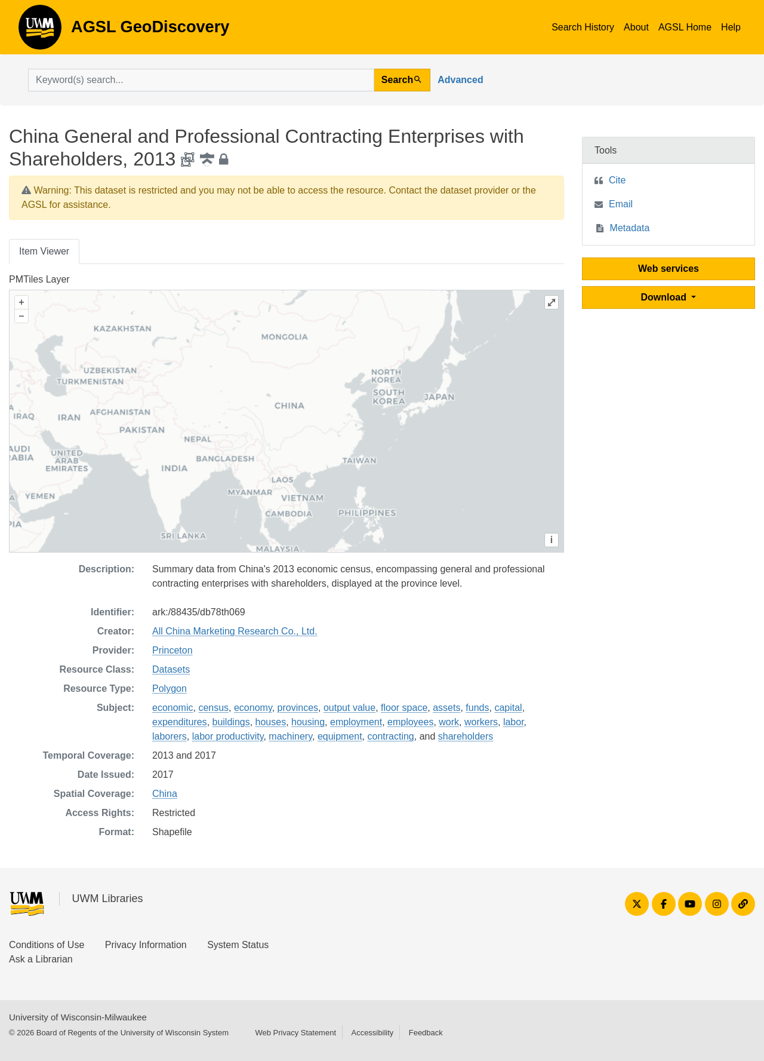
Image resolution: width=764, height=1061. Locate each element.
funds (477, 708)
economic (172, 708)
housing (308, 722)
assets (446, 708)
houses (270, 722)
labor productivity (228, 736)
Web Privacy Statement (295, 1032)
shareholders (466, 736)
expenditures (179, 722)
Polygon (169, 688)
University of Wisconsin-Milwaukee (78, 1017)
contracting (390, 736)
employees (410, 722)
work (449, 722)
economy (253, 708)
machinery (290, 736)
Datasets (171, 669)
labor (513, 722)
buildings (231, 722)
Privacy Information (146, 945)
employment (356, 722)
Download (665, 297)
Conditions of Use (46, 945)
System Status (238, 945)
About (636, 27)
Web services (668, 268)
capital (508, 708)
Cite (617, 180)
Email (621, 204)
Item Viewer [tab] (44, 251)
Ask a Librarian (41, 959)
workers (481, 722)
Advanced (460, 80)
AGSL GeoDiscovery (40, 31)
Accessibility (372, 1032)
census (213, 708)
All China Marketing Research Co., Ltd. (235, 631)
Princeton (172, 650)
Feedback (426, 1032)
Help (731, 27)
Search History (583, 27)
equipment (340, 736)
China (164, 794)
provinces (298, 708)
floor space (404, 708)
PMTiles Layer (39, 279)
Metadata (630, 228)
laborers (169, 736)
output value (349, 708)
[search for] (201, 80)
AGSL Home (684, 27)
